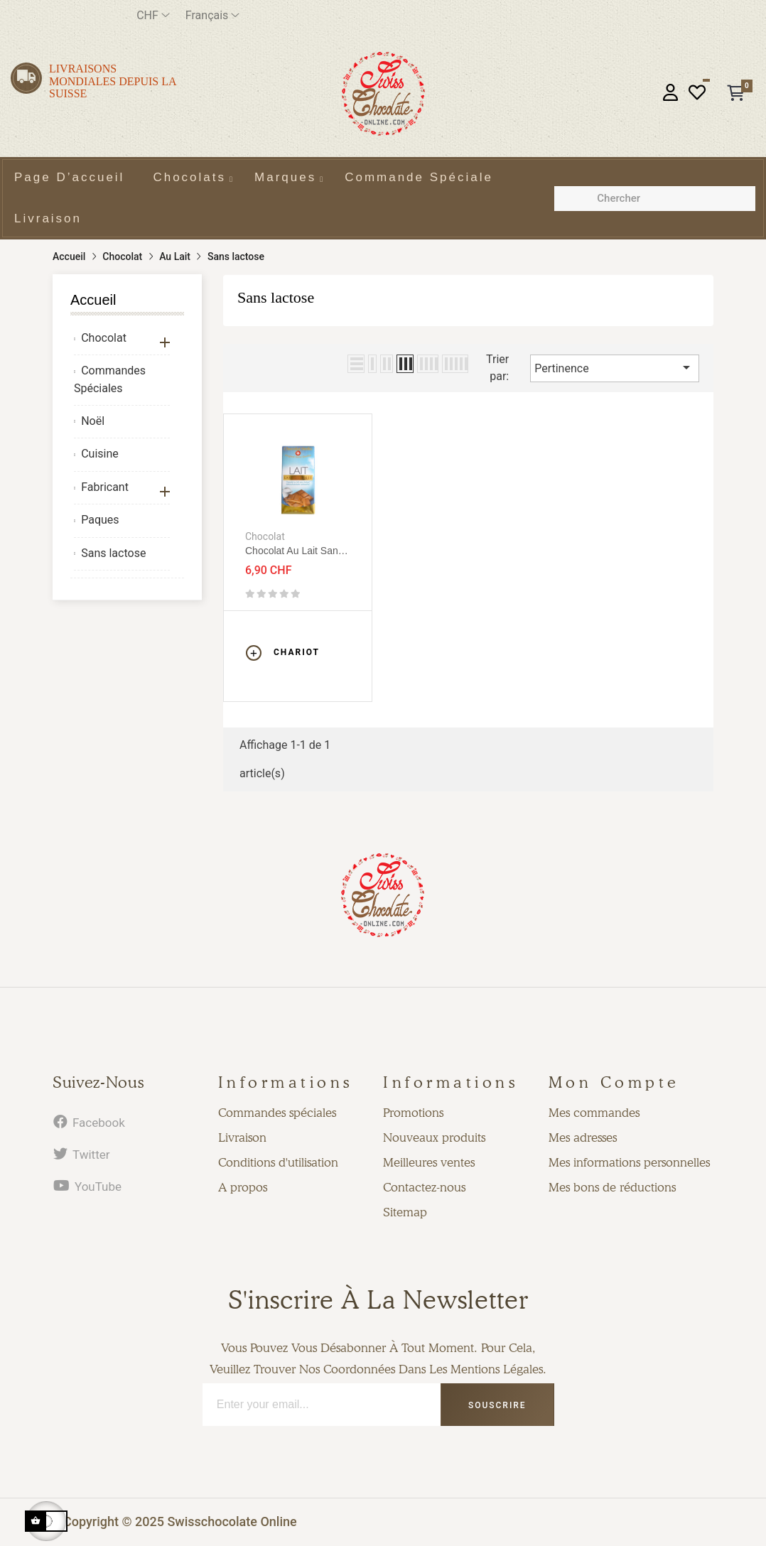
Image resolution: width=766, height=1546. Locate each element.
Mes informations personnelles (629, 1162)
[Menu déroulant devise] (153, 15)
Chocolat (103, 338)
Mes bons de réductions (612, 1187)
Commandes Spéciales (110, 379)
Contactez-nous (424, 1187)
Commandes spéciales (277, 1113)
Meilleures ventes (429, 1162)
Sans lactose (113, 553)
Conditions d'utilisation (278, 1162)
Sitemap (405, 1212)
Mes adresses (583, 1137)
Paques (100, 519)
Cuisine (100, 453)
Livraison (242, 1137)
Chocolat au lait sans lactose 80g (294, 551)
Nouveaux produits (434, 1137)
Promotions (413, 1113)
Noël (92, 421)
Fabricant (105, 487)
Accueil (93, 300)
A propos (242, 1187)
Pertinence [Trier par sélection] (614, 367)
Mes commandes (594, 1113)
